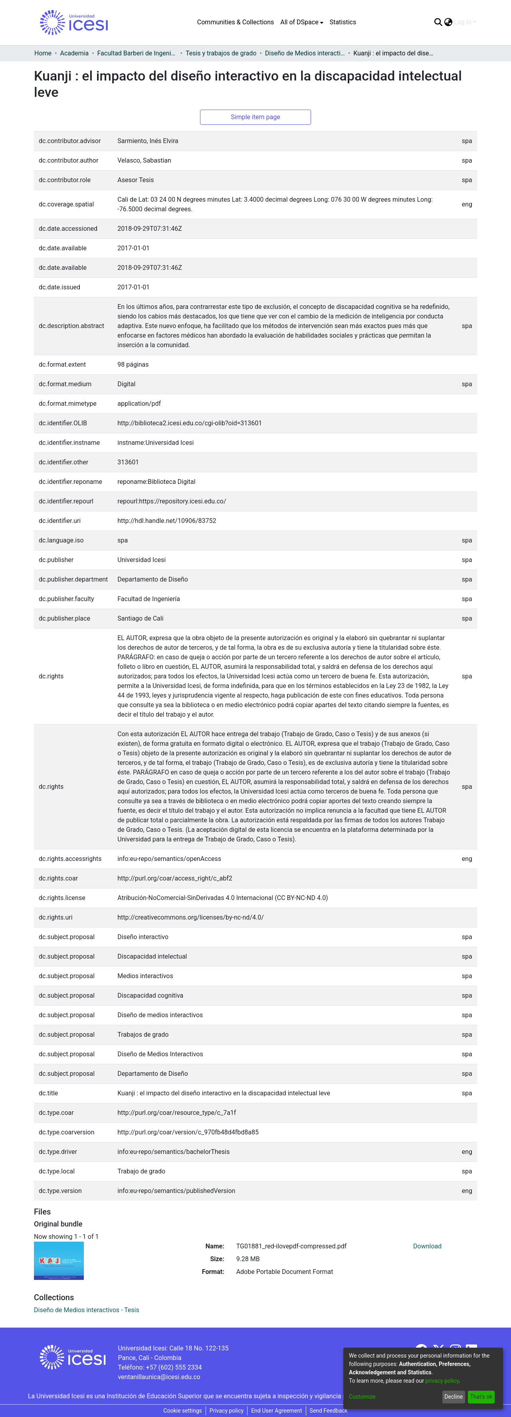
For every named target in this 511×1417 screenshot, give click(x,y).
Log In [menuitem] (462, 22)
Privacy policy (227, 1410)
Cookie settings (182, 1410)
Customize (362, 1396)
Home (42, 53)
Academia (74, 53)
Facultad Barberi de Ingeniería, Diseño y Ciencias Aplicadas (137, 53)
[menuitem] (301, 22)
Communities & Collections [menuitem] (235, 22)
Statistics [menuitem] (343, 22)
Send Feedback (329, 1410)
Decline (453, 1396)
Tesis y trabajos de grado (221, 53)
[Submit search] (438, 22)
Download (427, 1246)
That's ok (481, 1396)
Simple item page (255, 117)
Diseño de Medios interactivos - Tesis (305, 53)
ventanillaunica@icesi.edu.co (159, 1377)
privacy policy (442, 1381)
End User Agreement (276, 1410)
